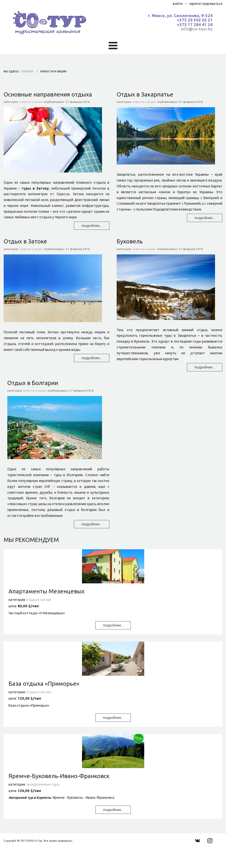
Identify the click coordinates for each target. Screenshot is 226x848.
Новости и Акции (31, 101)
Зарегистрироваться (205, 4)
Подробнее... (113, 625)
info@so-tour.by (197, 29)
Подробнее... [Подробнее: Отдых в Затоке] (92, 358)
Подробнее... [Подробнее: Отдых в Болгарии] (92, 524)
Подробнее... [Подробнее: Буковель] (205, 367)
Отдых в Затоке (25, 241)
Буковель (130, 241)
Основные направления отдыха (48, 94)
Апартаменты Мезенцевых (46, 591)
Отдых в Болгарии (32, 383)
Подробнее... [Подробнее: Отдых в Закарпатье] (205, 218)
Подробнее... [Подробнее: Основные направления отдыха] (92, 226)
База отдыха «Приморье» (44, 683)
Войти (178, 4)
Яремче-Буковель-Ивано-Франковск (59, 776)
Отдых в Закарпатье (145, 94)
